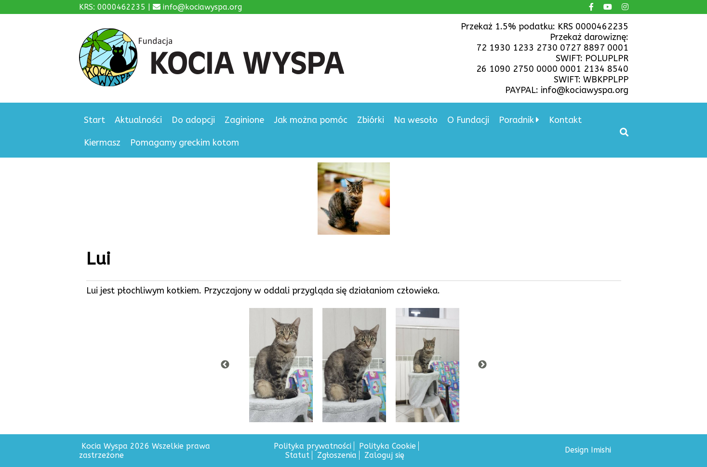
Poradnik (516, 120)
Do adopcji (193, 120)
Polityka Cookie (387, 446)
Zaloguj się (384, 455)
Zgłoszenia (337, 455)
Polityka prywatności (312, 446)
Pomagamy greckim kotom (184, 142)
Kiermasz (102, 142)
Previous (225, 365)
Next (482, 365)
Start (94, 120)
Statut (297, 455)
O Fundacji (468, 120)
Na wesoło (416, 120)
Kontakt (565, 120)
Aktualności (138, 120)
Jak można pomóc (310, 120)
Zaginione (244, 120)
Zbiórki (370, 120)
